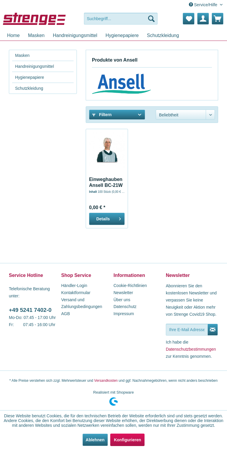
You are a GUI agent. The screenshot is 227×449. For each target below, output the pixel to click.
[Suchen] (151, 19)
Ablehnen (95, 439)
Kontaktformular (75, 292)
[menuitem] (121, 19)
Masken (22, 55)
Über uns (122, 299)
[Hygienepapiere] (122, 36)
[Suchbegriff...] (121, 19)
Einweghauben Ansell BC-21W (106, 182)
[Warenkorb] (217, 19)
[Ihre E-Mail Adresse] (187, 330)
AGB (65, 313)
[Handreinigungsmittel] (75, 36)
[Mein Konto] (203, 19)
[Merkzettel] (188, 19)
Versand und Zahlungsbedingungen (81, 303)
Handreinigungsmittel (34, 66)
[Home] (13, 36)
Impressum (124, 313)
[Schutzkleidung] (163, 36)
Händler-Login (74, 285)
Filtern (102, 114)
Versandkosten (106, 381)
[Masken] (36, 36)
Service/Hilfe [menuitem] (203, 4)
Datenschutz (125, 306)
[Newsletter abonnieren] (212, 330)
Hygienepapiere (29, 77)
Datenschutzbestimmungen (191, 349)
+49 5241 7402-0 (30, 310)
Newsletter (123, 292)
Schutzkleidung (29, 88)
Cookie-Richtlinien (130, 285)
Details (108, 217)
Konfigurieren (127, 439)
